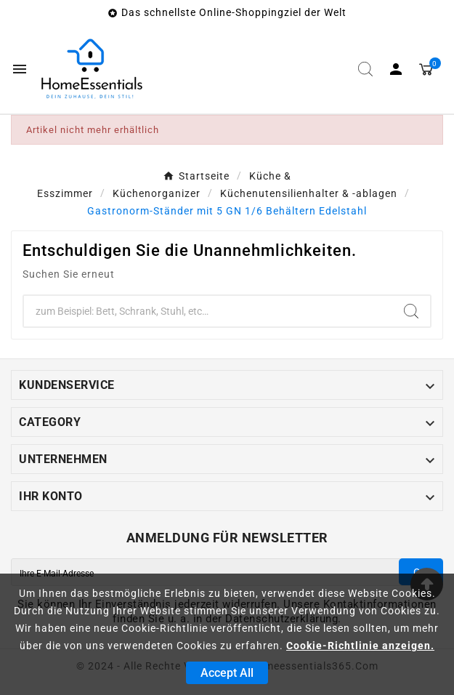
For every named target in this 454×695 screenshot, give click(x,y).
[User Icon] (396, 69)
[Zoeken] (208, 311)
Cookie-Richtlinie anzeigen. (360, 645)
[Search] (411, 311)
